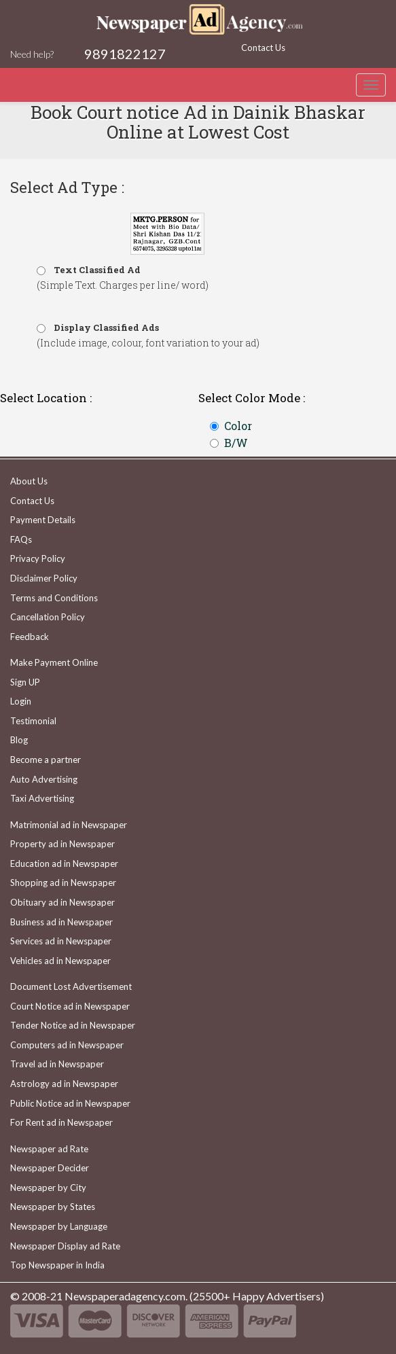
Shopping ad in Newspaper (63, 882)
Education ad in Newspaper (64, 863)
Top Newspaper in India (57, 1265)
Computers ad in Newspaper (67, 1044)
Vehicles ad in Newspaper (60, 960)
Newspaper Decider (49, 1167)
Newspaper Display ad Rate (65, 1246)
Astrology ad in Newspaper (64, 1083)
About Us (29, 481)
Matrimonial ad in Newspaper (68, 824)
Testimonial (33, 720)
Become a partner (45, 759)
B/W (236, 443)
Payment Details (42, 519)
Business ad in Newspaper (61, 921)
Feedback (29, 636)
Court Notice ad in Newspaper (70, 1006)
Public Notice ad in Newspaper (70, 1103)
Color (238, 426)
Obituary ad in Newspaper (62, 902)
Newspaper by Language (58, 1226)
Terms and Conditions (54, 597)
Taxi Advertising (42, 798)
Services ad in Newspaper (60, 941)
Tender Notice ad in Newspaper (72, 1025)
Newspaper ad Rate (49, 1148)
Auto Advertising (43, 779)
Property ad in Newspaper (62, 843)
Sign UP (25, 682)
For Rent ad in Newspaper (61, 1122)
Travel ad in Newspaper (57, 1063)
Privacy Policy (37, 558)
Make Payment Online (54, 662)
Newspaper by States (52, 1206)
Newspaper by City (48, 1187)
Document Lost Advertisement (71, 986)
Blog (19, 739)
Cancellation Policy (47, 616)
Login (20, 701)
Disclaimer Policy (43, 578)
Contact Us (263, 47)
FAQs (21, 539)
